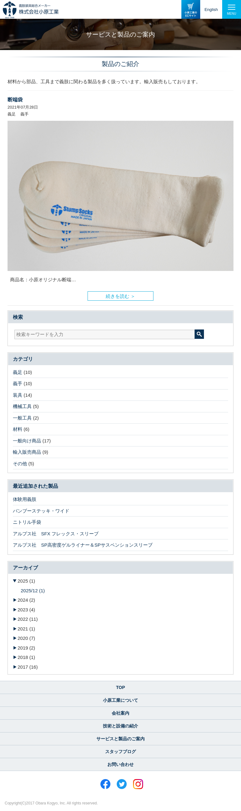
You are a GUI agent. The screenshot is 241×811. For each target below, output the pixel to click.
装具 (17, 395)
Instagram (138, 784)
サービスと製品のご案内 (120, 738)
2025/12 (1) (33, 590)
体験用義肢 (24, 499)
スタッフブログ (120, 751)
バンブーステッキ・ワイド (41, 510)
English (211, 9)
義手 (17, 383)
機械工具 (22, 406)
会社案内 (120, 713)
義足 (17, 372)
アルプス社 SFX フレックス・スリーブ (56, 533)
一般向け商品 (27, 440)
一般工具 (22, 418)
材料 (17, 429)
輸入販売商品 (27, 452)
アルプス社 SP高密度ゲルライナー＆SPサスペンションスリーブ (83, 545)
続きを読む (117, 294)
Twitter (122, 784)
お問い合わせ (120, 764)
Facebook (105, 784)
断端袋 (15, 99)
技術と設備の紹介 (120, 725)
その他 (20, 463)
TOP (120, 687)
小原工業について (120, 700)
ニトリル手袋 (27, 522)
